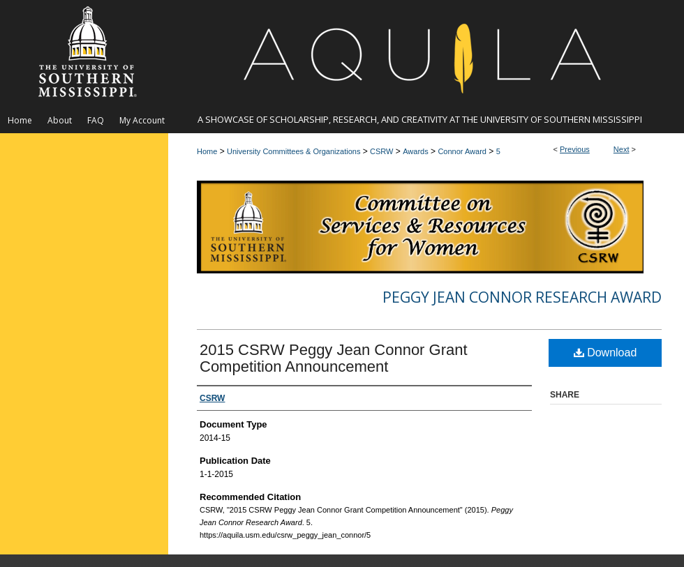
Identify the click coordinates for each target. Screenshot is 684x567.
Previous (575, 149)
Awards (415, 151)
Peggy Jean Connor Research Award (522, 297)
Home (207, 151)
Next (622, 149)
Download (605, 352)
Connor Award (462, 151)
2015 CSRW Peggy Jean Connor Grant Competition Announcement (334, 358)
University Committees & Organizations (293, 151)
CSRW (381, 151)
